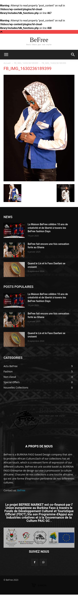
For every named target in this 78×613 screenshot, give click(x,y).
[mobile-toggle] (6, 54)
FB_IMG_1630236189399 (26, 63)
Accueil (7, 63)
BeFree (21, 490)
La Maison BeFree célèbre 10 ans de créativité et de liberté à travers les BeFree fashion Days (48, 228)
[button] (73, 54)
